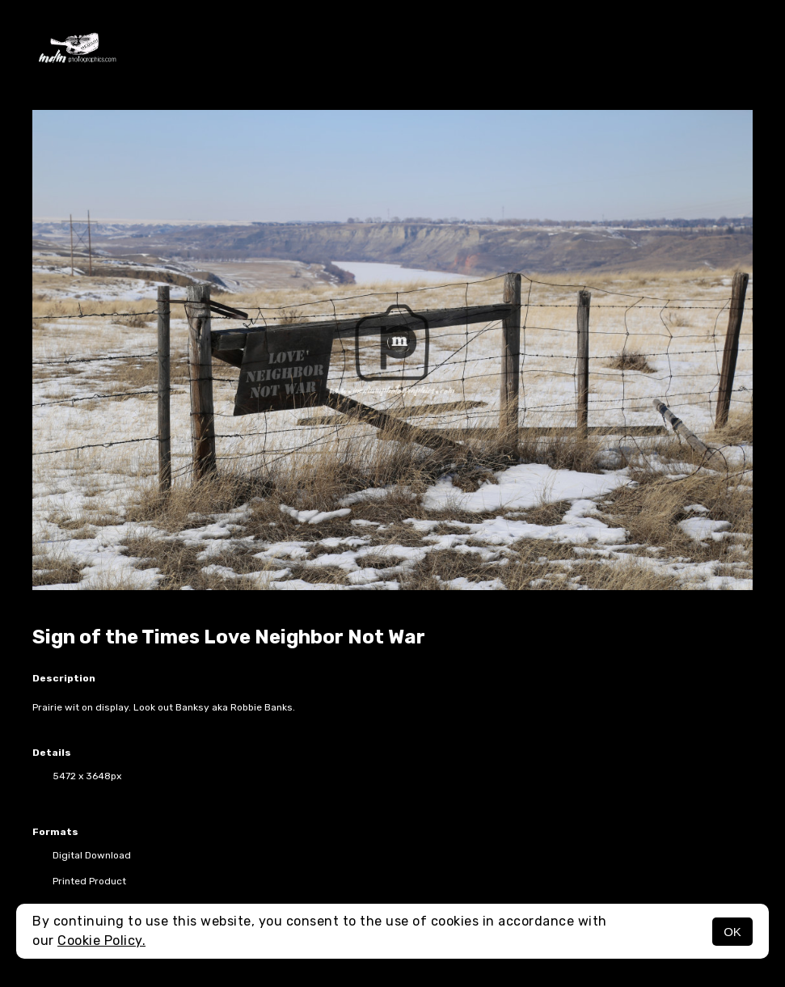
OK (732, 931)
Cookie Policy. (101, 940)
